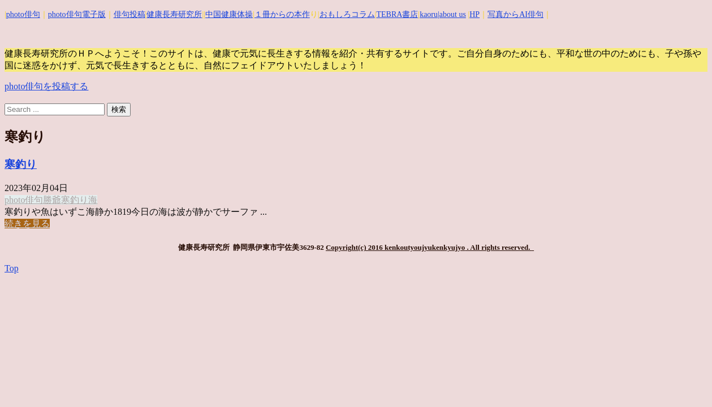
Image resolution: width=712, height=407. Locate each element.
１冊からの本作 (282, 14)
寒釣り (21, 164)
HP (474, 14)
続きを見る (27, 223)
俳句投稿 (129, 14)
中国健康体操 (229, 14)
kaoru (429, 14)
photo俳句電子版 (77, 14)
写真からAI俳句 (515, 14)
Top (12, 268)
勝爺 (52, 200)
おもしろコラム (347, 14)
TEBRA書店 (397, 14)
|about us (452, 14)
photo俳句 (23, 14)
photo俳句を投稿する (46, 86)
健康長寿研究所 (174, 14)
